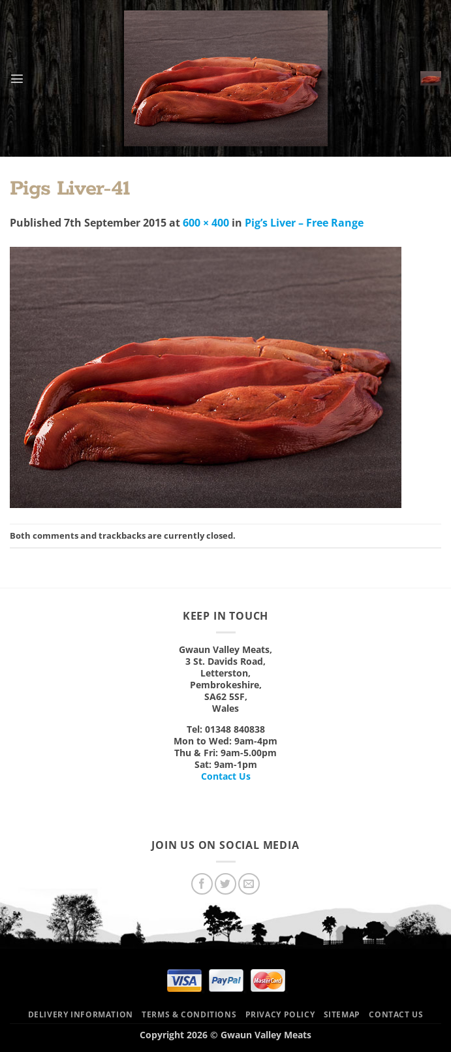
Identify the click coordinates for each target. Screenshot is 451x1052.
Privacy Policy (280, 1014)
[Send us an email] (249, 884)
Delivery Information (80, 1014)
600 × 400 (206, 222)
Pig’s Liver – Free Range (304, 222)
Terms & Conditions (189, 1014)
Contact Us (226, 776)
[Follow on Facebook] (202, 884)
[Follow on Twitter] (225, 884)
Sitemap (342, 1014)
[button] (17, 78)
